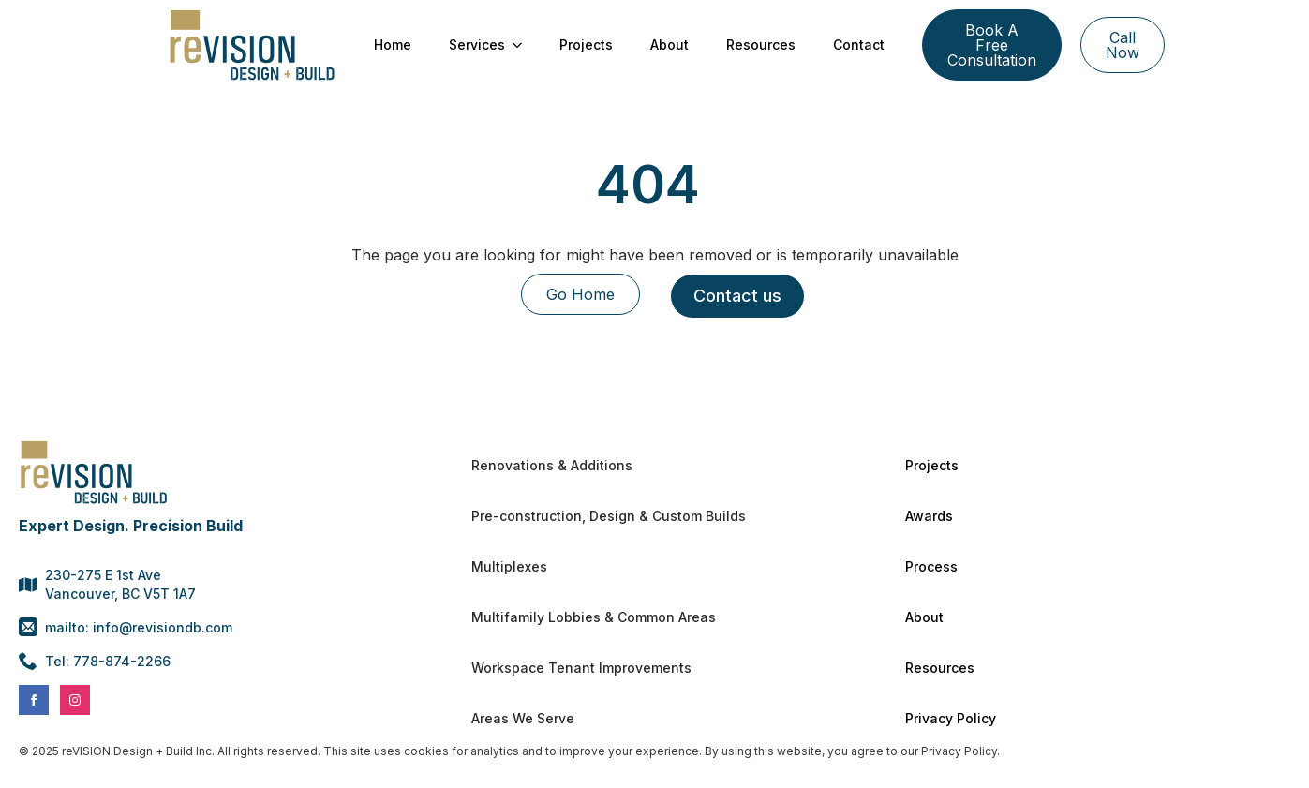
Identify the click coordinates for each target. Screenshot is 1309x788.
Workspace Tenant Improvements (581, 668)
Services (477, 44)
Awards (929, 516)
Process (931, 566)
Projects (586, 44)
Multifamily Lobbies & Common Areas (593, 617)
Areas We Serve (522, 718)
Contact (859, 44)
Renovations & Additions (551, 465)
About (669, 44)
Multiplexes (509, 566)
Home (392, 44)
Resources (761, 44)
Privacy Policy (950, 718)
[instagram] (75, 700)
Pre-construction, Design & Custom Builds (608, 516)
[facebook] (34, 700)
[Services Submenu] (523, 45)
